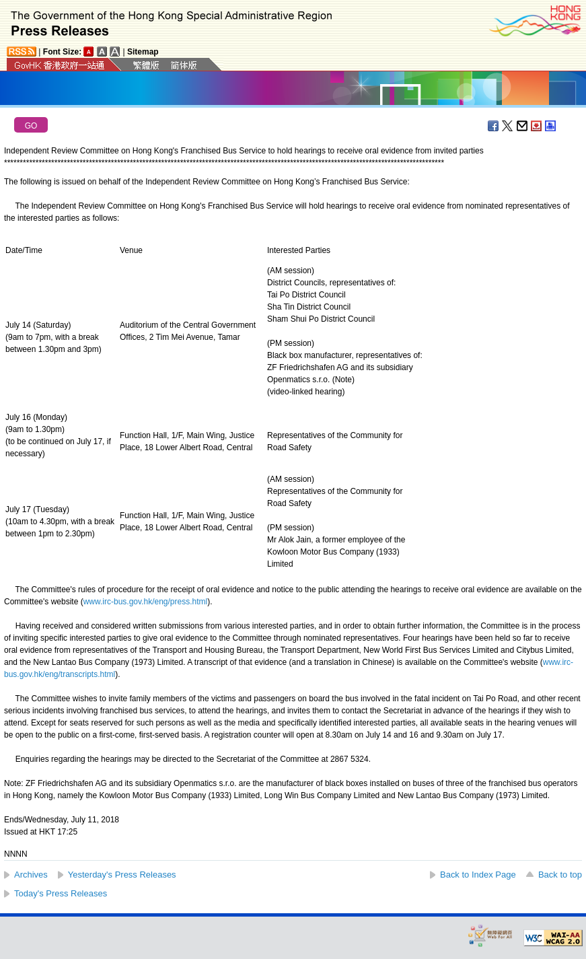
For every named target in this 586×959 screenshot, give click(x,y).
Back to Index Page (478, 874)
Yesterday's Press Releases (122, 874)
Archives (31, 874)
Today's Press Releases (60, 893)
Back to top (560, 874)
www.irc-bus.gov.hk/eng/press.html (145, 601)
